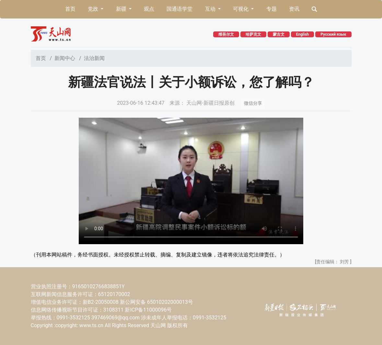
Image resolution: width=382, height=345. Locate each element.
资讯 (294, 9)
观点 (149, 9)
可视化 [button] (241, 9)
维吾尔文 (226, 34)
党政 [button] (93, 9)
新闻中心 (64, 58)
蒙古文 (278, 34)
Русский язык (333, 34)
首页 (70, 9)
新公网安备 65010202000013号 (156, 302)
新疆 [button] (122, 9)
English (302, 34)
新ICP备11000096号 (148, 310)
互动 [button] (211, 9)
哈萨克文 (253, 34)
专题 (271, 9)
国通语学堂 (179, 9)
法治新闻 (94, 58)
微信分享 (253, 103)
